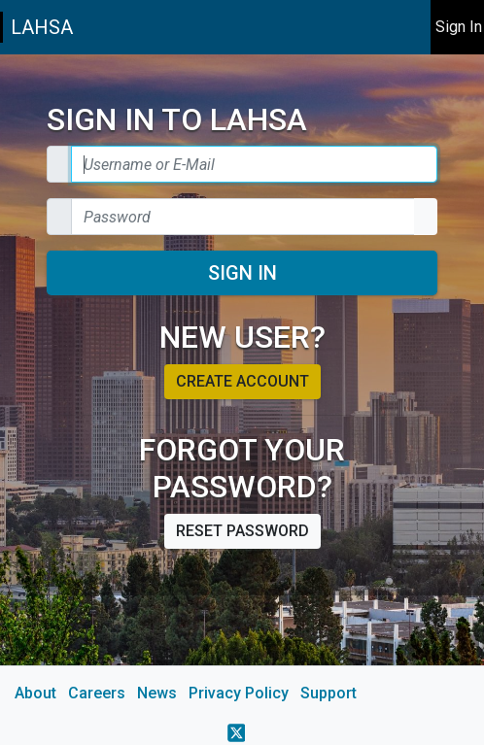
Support (328, 693)
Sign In (242, 273)
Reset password (242, 531)
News (157, 693)
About (35, 693)
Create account (242, 381)
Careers (96, 693)
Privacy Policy (239, 693)
